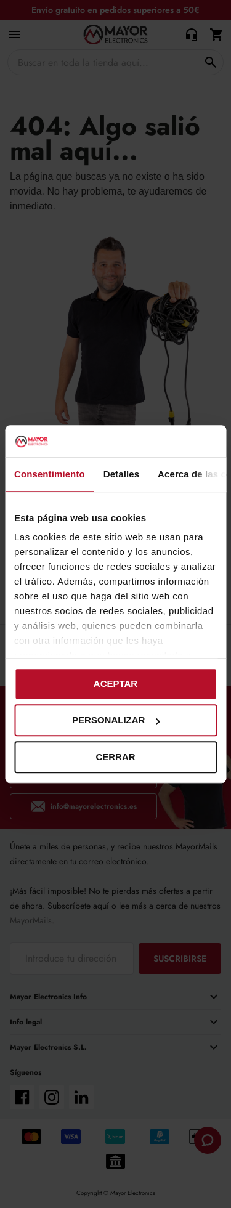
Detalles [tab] (121, 474)
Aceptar (115, 683)
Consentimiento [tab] (49, 474)
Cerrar (115, 757)
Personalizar (116, 720)
